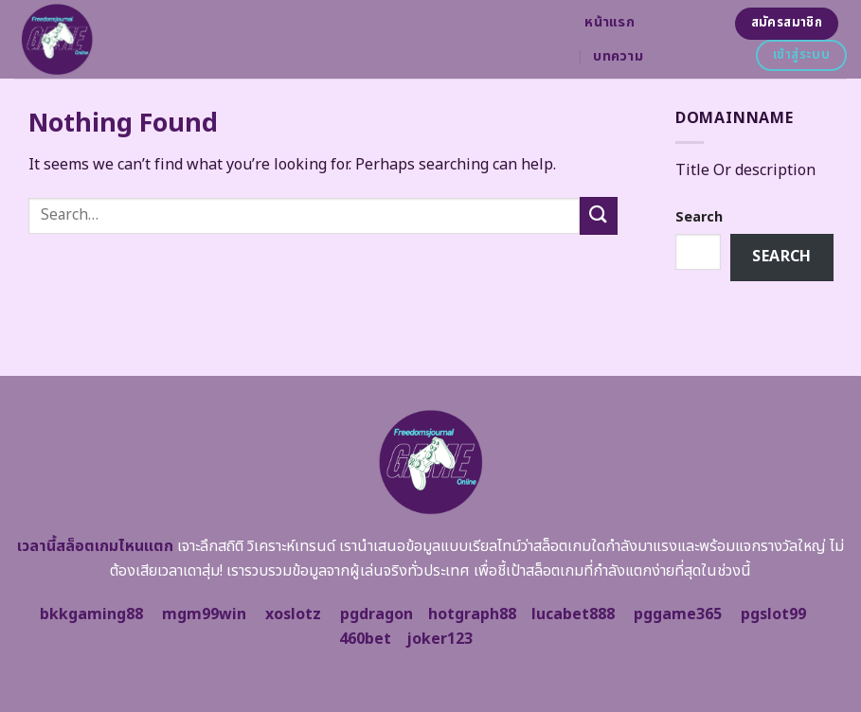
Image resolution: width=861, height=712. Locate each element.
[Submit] (599, 215)
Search (699, 217)
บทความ (618, 56)
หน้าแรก (609, 22)
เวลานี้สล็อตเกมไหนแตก (95, 546)
